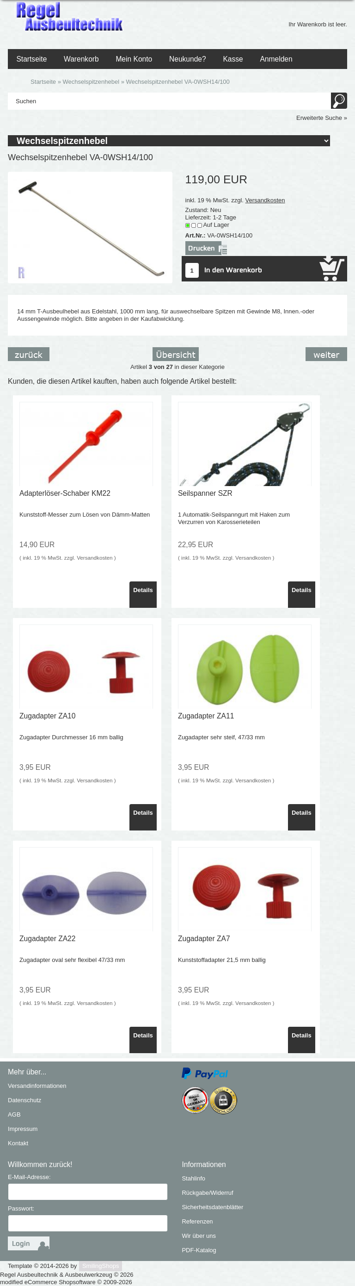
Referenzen (197, 1221)
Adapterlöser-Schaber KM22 (64, 493)
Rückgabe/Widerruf (207, 1192)
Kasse (233, 59)
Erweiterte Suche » (321, 117)
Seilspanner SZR (205, 493)
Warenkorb (81, 59)
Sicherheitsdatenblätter (212, 1207)
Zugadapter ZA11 (206, 716)
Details (143, 590)
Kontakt (18, 1143)
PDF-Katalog (199, 1250)
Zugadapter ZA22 (47, 939)
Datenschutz (24, 1100)
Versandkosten (265, 200)
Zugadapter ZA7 (204, 939)
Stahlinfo (193, 1178)
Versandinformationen (37, 1085)
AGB (14, 1114)
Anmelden (276, 59)
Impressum (22, 1128)
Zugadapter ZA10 (47, 716)
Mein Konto (134, 59)
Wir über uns (199, 1235)
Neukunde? (187, 59)
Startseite (31, 59)
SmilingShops (100, 1265)
